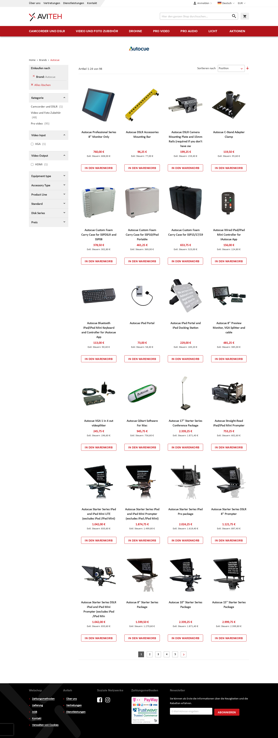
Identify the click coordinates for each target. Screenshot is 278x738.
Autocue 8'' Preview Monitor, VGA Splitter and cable (229, 328)
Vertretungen (51, 3)
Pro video (43, 123)
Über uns (34, 3)
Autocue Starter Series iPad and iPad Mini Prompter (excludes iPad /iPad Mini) (142, 514)
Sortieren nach (206, 68)
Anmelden (203, 3)
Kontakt (92, 3)
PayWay (145, 711)
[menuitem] (47, 31)
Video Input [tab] (38, 135)
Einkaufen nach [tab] (40, 68)
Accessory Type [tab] (40, 185)
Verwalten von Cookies (45, 725)
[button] (242, 3)
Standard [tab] (36, 204)
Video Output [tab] (39, 155)
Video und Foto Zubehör (46, 115)
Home (32, 60)
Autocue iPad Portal (142, 323)
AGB (34, 712)
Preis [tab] (34, 222)
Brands (43, 60)
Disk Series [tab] (38, 213)
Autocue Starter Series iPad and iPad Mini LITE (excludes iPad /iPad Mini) (99, 514)
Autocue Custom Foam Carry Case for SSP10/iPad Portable (142, 235)
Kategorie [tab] (37, 98)
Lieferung (37, 705)
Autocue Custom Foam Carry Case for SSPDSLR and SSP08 (98, 235)
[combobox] (199, 16)
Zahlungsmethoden (43, 699)
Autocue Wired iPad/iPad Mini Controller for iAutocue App (229, 235)
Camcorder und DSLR (49, 106)
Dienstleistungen (73, 3)
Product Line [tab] (39, 194)
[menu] (139, 31)
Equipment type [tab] (41, 176)
